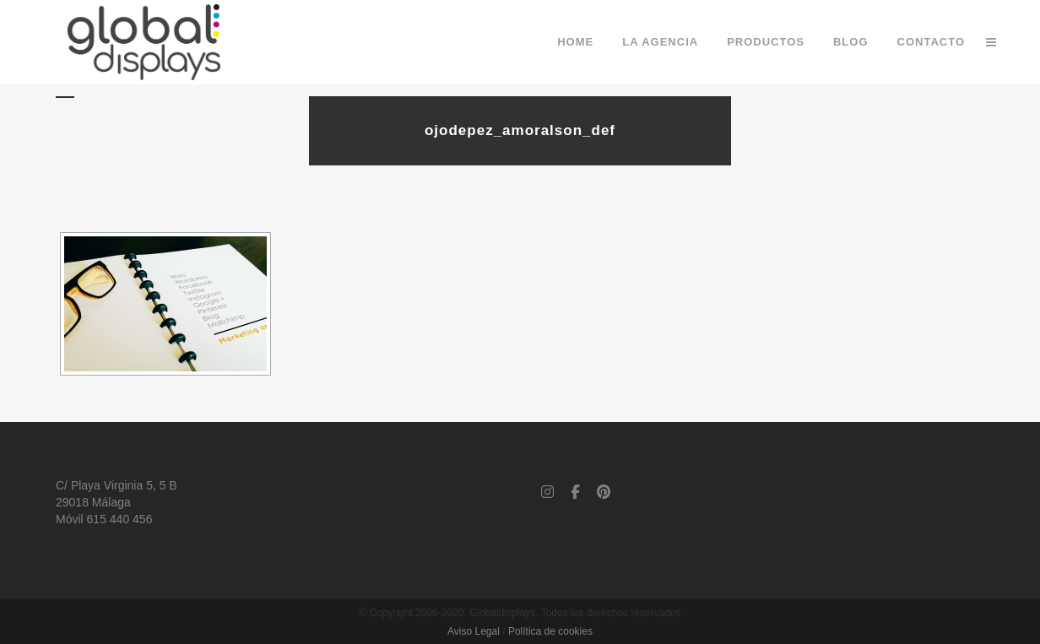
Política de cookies (550, 631)
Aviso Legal (473, 631)
